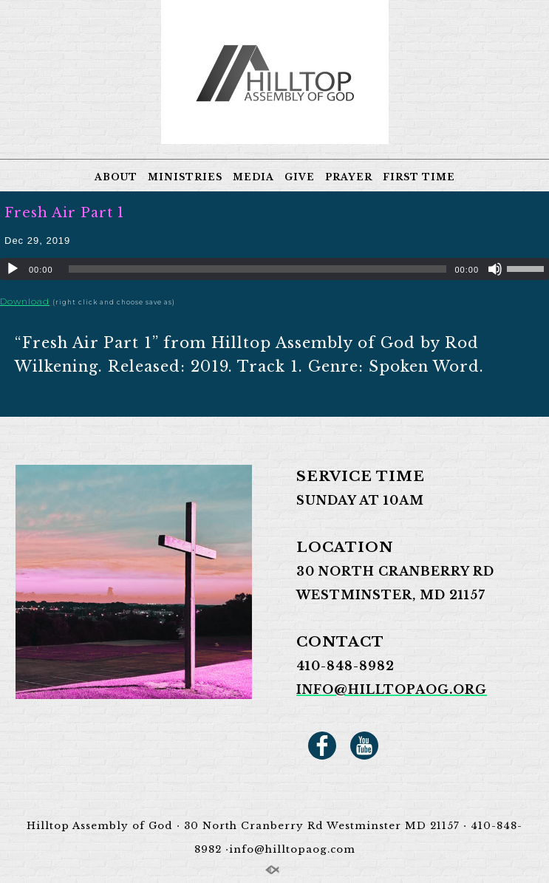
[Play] (12, 269)
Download (25, 301)
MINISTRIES (185, 177)
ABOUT (116, 177)
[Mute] (495, 269)
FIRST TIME (419, 177)
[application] (274, 269)
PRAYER (348, 177)
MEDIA (253, 177)
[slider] (258, 269)
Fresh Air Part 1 (64, 213)
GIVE (299, 177)
